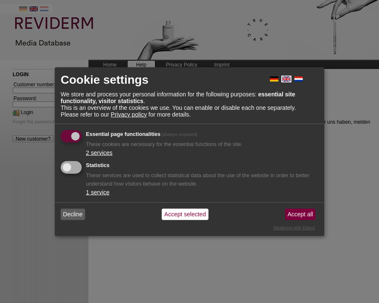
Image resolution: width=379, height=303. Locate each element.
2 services (99, 152)
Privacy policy (129, 114)
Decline (73, 214)
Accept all (300, 214)
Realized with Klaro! (294, 227)
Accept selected (185, 214)
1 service (97, 192)
